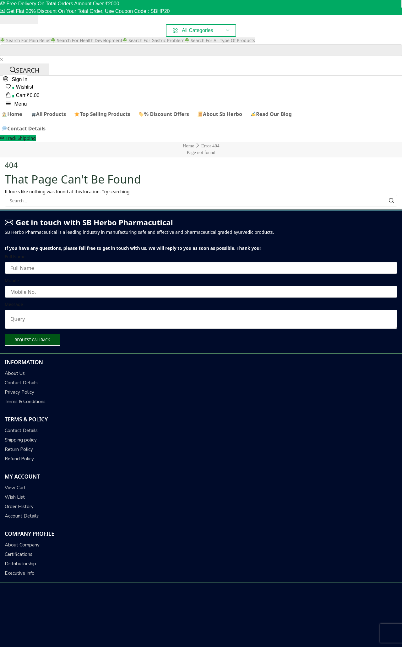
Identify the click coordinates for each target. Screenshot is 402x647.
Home (188, 145)
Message (14, 304)
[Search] (24, 69)
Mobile (12, 280)
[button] (15, 79)
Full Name (15, 257)
